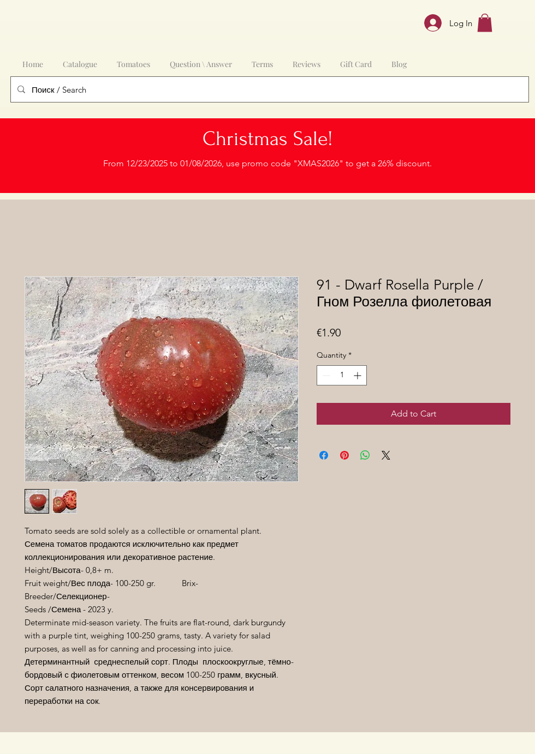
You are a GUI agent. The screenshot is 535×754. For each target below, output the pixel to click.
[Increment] (358, 375)
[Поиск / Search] (269, 89)
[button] (484, 23)
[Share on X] (386, 455)
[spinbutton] (342, 375)
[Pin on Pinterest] (344, 455)
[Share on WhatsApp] (365, 455)
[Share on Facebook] (323, 455)
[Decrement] (325, 375)
